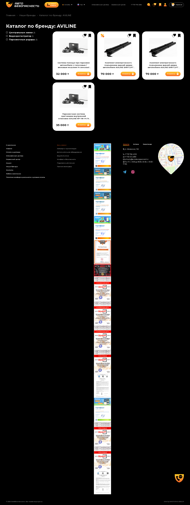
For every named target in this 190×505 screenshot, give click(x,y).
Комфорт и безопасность (66, 159)
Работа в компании (13, 174)
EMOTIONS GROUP (177, 501)
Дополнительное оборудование (69, 152)
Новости (9, 148)
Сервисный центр (118, 5)
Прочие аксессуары (64, 166)
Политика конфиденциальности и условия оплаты (25, 177)
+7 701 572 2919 (130, 157)
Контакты (9, 170)
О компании (11, 145)
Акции (8, 163)
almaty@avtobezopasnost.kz (136, 159)
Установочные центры (100, 5)
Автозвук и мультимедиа (66, 148)
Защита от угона (63, 156)
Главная (10, 15)
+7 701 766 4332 (136, 5)
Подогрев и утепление (66, 163)
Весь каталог (62, 145)
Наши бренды (27, 15)
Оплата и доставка (13, 152)
